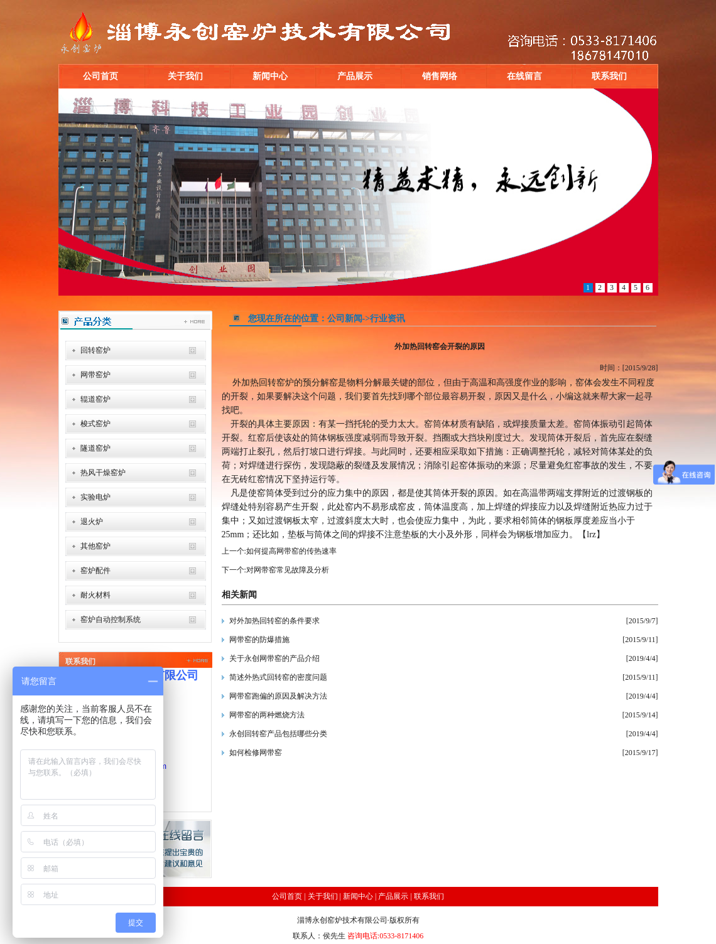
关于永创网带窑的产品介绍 (274, 658)
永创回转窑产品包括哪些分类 (278, 733)
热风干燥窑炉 (103, 472)
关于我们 (185, 76)
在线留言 (524, 76)
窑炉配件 (95, 570)
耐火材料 (95, 595)
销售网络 (439, 76)
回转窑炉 (95, 350)
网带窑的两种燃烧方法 (267, 715)
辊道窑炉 (95, 399)
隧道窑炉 (95, 448)
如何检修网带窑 (255, 752)
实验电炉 (95, 497)
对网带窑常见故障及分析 (287, 570)
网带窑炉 (95, 374)
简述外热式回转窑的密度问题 (278, 677)
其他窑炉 (95, 546)
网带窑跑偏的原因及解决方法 (278, 696)
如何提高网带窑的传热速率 (291, 551)
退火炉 (91, 521)
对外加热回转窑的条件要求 (274, 620)
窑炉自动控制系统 (110, 619)
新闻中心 (270, 76)
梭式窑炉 (95, 423)
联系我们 (609, 76)
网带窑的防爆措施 (259, 639)
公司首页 (100, 76)
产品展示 (354, 76)
